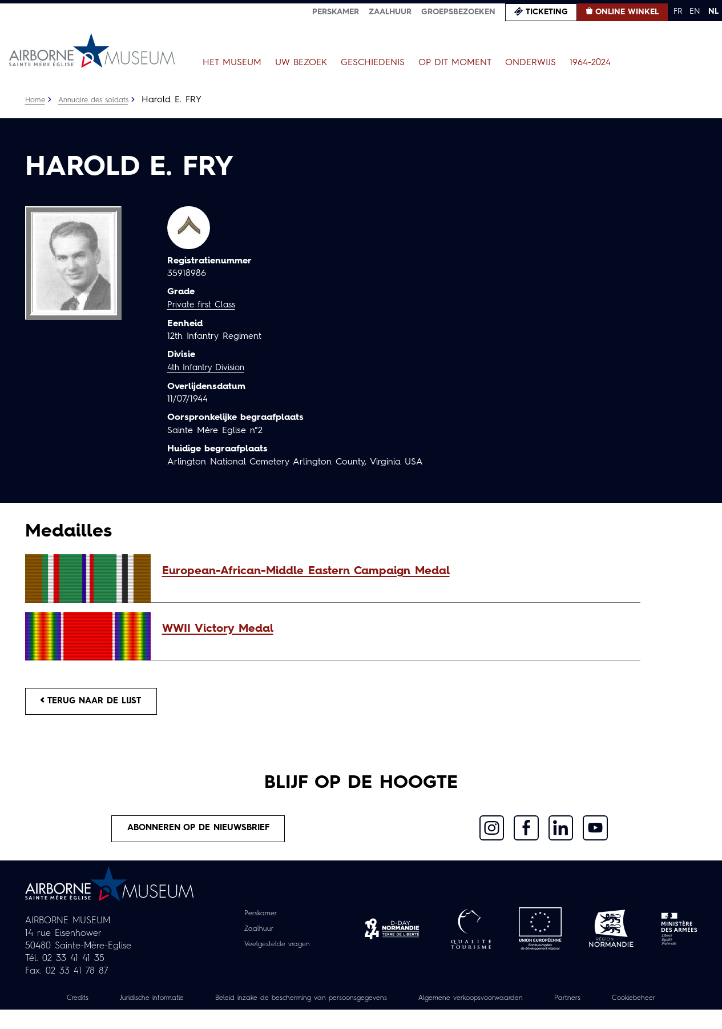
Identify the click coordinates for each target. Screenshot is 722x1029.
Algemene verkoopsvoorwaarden (527, 1004)
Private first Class (204, 305)
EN (694, 11)
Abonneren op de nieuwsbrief (199, 833)
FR (677, 11)
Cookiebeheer (361, 1017)
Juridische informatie (167, 1004)
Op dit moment (454, 62)
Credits (85, 1004)
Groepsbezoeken (458, 12)
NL (713, 11)
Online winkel (627, 12)
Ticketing (547, 12)
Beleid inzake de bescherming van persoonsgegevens (335, 1004)
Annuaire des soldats (99, 100)
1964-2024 (590, 62)
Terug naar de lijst (97, 702)
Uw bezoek (301, 62)
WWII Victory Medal (217, 629)
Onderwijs (530, 62)
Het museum (232, 62)
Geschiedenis (373, 62)
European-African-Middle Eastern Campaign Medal (306, 571)
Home (36, 100)
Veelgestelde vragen (277, 951)
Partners (634, 1004)
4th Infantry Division (209, 367)
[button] (395, 571)
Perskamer (335, 12)
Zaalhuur (390, 12)
